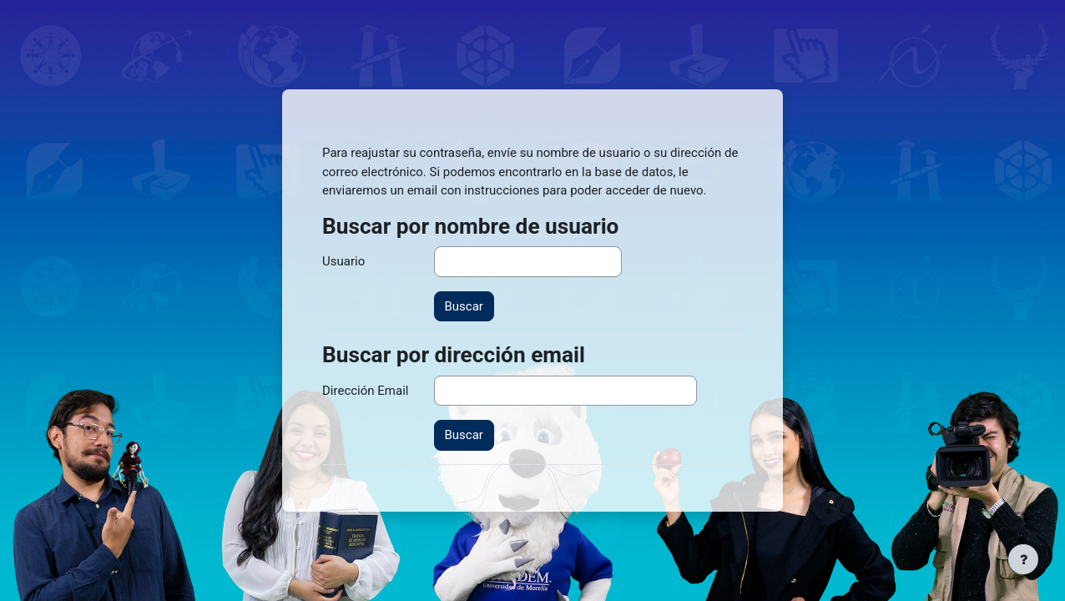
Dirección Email (365, 390)
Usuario (343, 261)
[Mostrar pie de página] (1023, 559)
